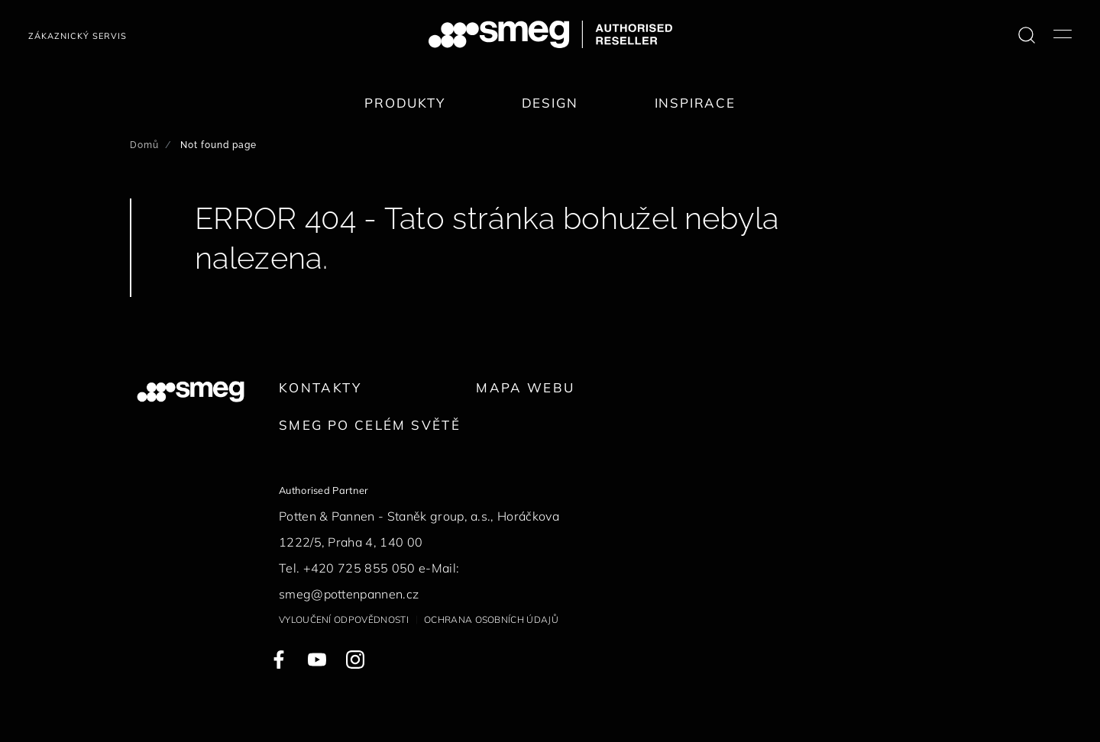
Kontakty (320, 387)
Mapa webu (525, 387)
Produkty (404, 103)
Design (550, 103)
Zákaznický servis (77, 36)
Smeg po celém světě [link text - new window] (370, 425)
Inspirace (695, 103)
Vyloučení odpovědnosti (344, 619)
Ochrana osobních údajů (491, 619)
